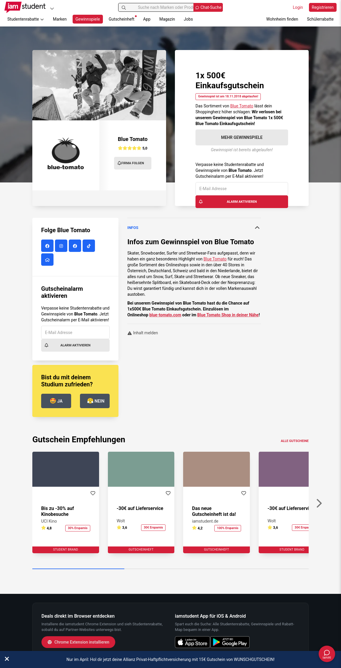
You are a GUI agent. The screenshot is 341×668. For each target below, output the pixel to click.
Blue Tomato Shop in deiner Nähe (228, 315)
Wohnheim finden (282, 19)
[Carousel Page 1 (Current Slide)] (78, 569)
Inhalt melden (142, 332)
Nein (96, 401)
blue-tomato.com (165, 315)
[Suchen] (124, 7)
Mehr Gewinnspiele (242, 137)
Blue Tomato (241, 106)
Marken (60, 19)
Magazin (167, 19)
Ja (56, 401)
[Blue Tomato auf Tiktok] (89, 246)
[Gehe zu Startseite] (25, 7)
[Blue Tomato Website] (48, 259)
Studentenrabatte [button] (25, 19)
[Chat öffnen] (327, 654)
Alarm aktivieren (227, 202)
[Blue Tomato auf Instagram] (62, 246)
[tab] (194, 228)
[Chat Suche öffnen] (208, 7)
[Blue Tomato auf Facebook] (48, 246)
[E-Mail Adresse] (241, 188)
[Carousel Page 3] (263, 569)
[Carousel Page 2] (170, 569)
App (147, 19)
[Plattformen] (52, 8)
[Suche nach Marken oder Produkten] (170, 7)
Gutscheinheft (123, 18)
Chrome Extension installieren (78, 642)
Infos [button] (194, 227)
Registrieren (323, 7)
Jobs (188, 19)
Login (298, 7)
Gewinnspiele (88, 19)
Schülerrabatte (320, 19)
